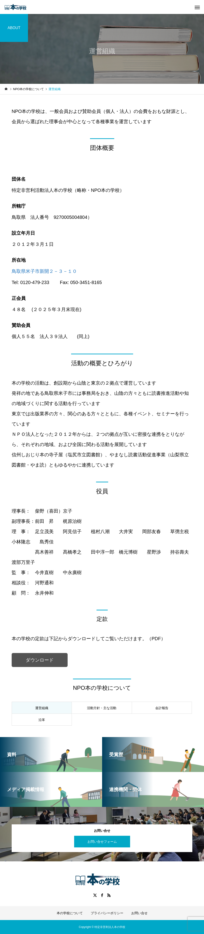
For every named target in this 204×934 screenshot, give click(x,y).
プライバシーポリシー (107, 913)
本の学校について (70, 913)
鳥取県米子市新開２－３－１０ (44, 271)
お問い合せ (139, 913)
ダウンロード (40, 660)
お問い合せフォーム (102, 841)
